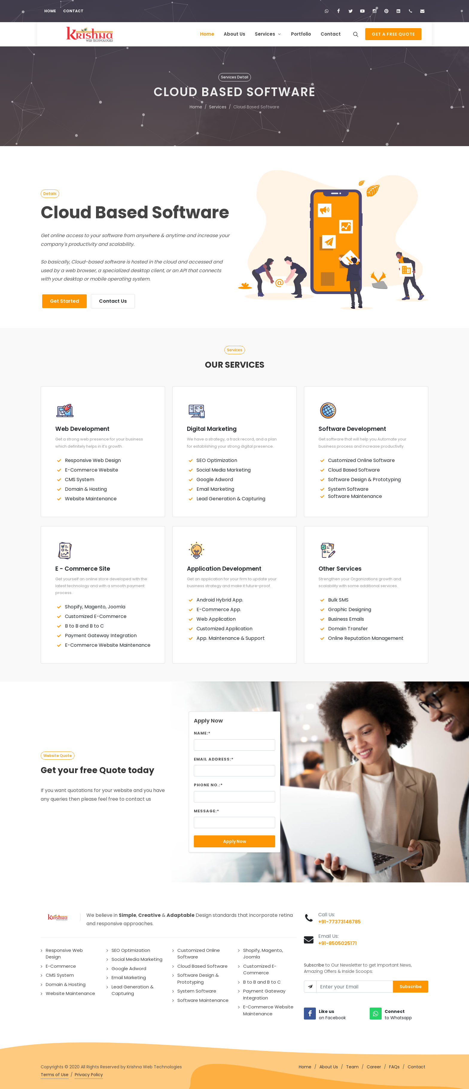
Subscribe (411, 985)
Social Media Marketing (224, 468)
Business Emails (346, 617)
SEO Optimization (217, 458)
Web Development (82, 427)
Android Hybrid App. (220, 598)
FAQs (394, 1065)
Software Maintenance (355, 494)
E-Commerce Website (91, 468)
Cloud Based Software (354, 468)
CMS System (79, 477)
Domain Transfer (348, 626)
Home (50, 10)
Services (217, 105)
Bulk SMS (338, 598)
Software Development (352, 427)
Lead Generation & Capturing (231, 496)
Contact (73, 10)
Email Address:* (214, 757)
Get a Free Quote (393, 34)
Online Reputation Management (365, 636)
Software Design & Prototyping (364, 477)
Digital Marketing (212, 427)
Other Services (340, 567)
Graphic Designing (349, 607)
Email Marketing (215, 487)
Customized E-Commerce (96, 614)
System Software (348, 487)
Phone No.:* (208, 783)
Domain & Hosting (86, 487)
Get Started (64, 299)
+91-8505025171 (337, 941)
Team (352, 1065)
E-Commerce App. (219, 607)
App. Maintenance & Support (231, 636)
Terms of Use (54, 1073)
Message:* (206, 809)
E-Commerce (61, 964)
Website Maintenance (91, 496)
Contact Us (113, 299)
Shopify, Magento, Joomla (95, 605)
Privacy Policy (89, 1073)
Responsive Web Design (93, 458)
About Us (328, 1065)
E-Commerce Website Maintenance (107, 643)
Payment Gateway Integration (101, 633)
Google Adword (215, 477)
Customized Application (224, 626)
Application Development (224, 567)
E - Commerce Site (82, 567)
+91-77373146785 (339, 920)
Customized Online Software (361, 458)
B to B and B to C (84, 624)
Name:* (202, 731)
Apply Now (234, 840)
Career (374, 1065)
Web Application (216, 617)
